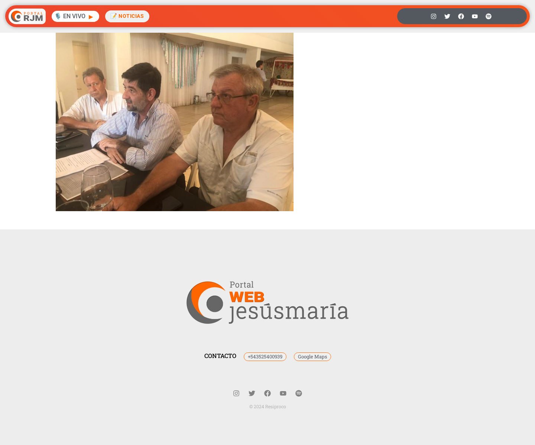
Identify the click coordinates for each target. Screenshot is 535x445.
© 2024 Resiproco (267, 406)
